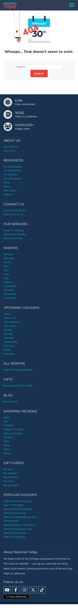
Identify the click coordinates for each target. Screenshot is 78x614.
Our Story (9, 150)
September (10, 286)
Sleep (6, 445)
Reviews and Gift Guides (18, 385)
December (9, 297)
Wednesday (10, 341)
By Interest (10, 473)
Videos (7, 194)
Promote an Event (14, 210)
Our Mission (10, 146)
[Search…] (39, 67)
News (6, 186)
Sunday (8, 329)
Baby (6, 417)
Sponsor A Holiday (14, 234)
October (8, 290)
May (6, 270)
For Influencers (12, 178)
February (8, 258)
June (6, 274)
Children (8, 425)
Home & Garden (13, 433)
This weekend (11, 321)
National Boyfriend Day (17, 509)
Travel (7, 453)
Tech (6, 449)
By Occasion (11, 477)
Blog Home (10, 401)
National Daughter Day (17, 529)
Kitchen (8, 437)
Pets (6, 441)
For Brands (10, 174)
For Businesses (12, 166)
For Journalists (12, 170)
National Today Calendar (18, 369)
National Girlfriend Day (17, 501)
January (8, 254)
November (9, 294)
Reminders (10, 190)
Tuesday (8, 337)
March (7, 262)
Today (7, 313)
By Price (8, 481)
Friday (7, 349)
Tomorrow (9, 317)
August (7, 282)
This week (9, 325)
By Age (7, 469)
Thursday (9, 345)
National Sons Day (14, 513)
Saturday (8, 353)
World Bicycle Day (14, 533)
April (6, 266)
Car (5, 421)
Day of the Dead (13, 505)
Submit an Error (13, 214)
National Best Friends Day (19, 524)
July (5, 278)
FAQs (6, 182)
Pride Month (11, 520)
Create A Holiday (13, 230)
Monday (8, 333)
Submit (39, 73)
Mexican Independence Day (20, 517)
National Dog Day (14, 536)
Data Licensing (12, 238)
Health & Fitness (13, 429)
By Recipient (11, 485)
